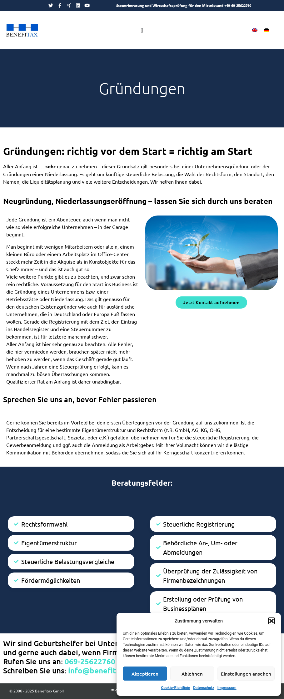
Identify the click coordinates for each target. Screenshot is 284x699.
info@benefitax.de (101, 670)
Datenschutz (203, 688)
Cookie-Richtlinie (175, 688)
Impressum (227, 688)
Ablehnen (192, 674)
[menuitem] (255, 30)
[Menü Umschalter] (142, 30)
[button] (271, 621)
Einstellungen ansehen (246, 674)
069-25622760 (90, 661)
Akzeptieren (145, 674)
